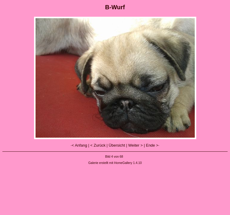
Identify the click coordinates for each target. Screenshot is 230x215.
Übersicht (117, 145)
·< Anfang (78, 145)
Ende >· (152, 145)
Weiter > (135, 145)
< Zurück (97, 145)
